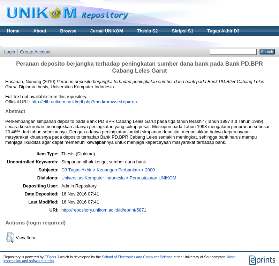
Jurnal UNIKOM (106, 31)
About (39, 31)
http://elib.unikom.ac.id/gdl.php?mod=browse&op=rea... (86, 101)
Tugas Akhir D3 (223, 31)
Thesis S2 (147, 31)
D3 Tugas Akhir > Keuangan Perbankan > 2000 (108, 169)
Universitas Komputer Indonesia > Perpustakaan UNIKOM (118, 177)
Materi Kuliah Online (28, 41)
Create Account (35, 51)
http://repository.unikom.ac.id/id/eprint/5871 (103, 210)
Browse (68, 31)
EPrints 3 (52, 257)
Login (9, 51)
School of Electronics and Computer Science (137, 257)
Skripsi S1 (182, 31)
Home (13, 31)
